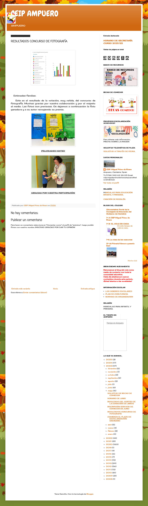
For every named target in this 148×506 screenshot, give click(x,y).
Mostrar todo (132, 260)
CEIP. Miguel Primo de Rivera (118, 169)
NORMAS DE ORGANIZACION (119, 297)
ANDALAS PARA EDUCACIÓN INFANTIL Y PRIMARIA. (118, 193)
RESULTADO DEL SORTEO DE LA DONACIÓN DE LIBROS (121, 403)
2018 (109, 448)
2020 (109, 444)
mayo (110, 391)
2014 (109, 460)
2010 (109, 473)
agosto (111, 381)
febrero (111, 431)
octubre (111, 375)
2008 (109, 479)
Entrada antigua (88, 289)
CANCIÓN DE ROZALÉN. (114, 199)
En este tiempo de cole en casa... (124, 227)
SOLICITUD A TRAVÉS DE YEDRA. (119, 151)
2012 (109, 466)
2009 (109, 476)
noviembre (112, 372)
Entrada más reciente (20, 289)
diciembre (112, 369)
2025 (109, 360)
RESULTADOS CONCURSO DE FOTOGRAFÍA (121, 413)
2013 (109, 463)
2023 (109, 366)
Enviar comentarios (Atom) (35, 292)
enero (110, 434)
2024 (109, 363)
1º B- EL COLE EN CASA (117, 224)
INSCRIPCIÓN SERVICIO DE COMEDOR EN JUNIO (120, 408)
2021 (109, 441)
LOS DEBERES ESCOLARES (118, 291)
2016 (109, 454)
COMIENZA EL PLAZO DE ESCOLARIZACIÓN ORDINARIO (119, 419)
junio (110, 388)
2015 (109, 457)
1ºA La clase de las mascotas (119, 240)
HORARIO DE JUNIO (116, 398)
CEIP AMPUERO (34, 13)
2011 (108, 470)
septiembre (113, 378)
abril (110, 425)
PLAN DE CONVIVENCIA (116, 294)
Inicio (55, 289)
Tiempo (110, 323)
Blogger (90, 494)
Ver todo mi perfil (111, 183)
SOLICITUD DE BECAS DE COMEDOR (119, 394)
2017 (109, 451)
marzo (111, 428)
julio (110, 384)
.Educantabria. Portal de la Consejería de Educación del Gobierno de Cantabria (118, 212)
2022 (109, 438)
